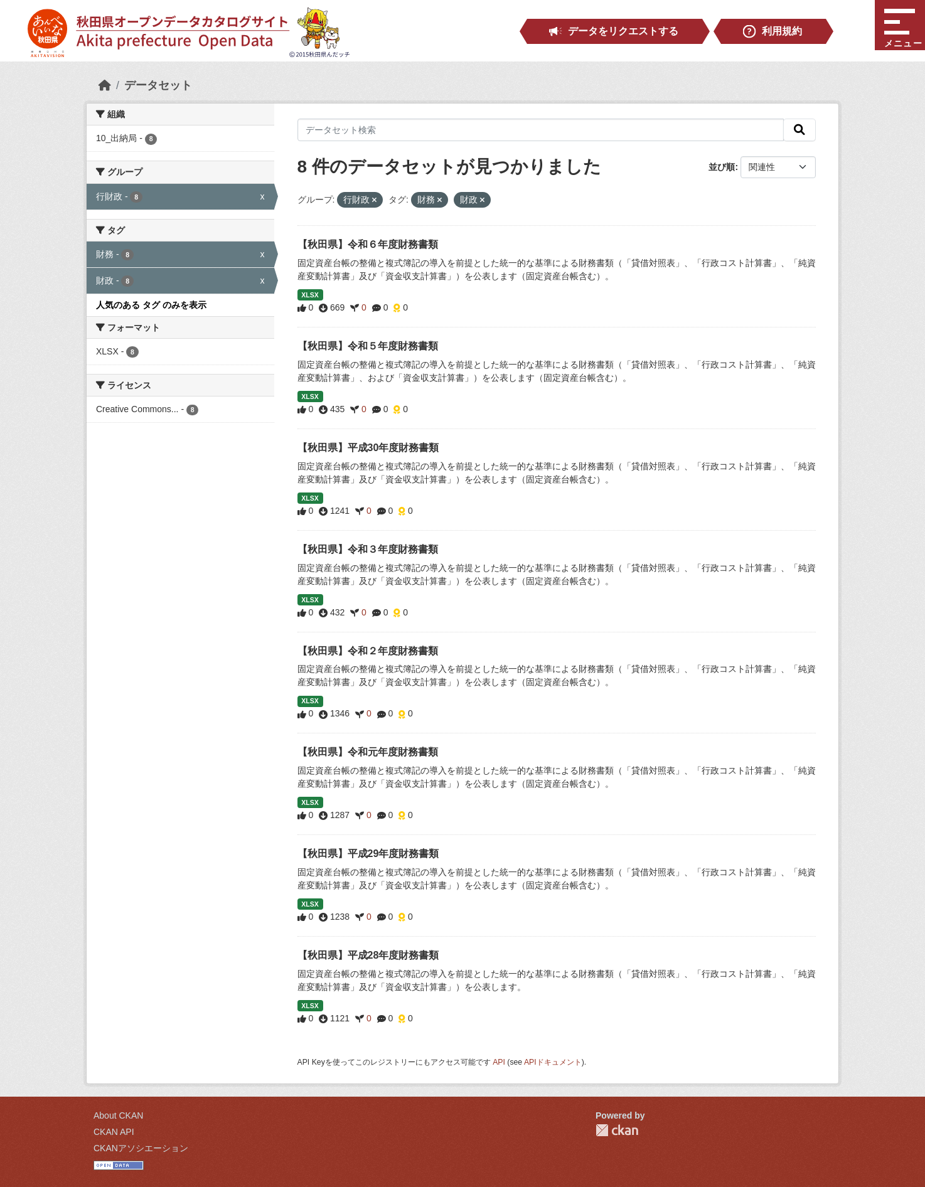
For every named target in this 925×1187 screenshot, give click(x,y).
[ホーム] (105, 85)
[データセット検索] (540, 130)
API (499, 1062)
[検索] (799, 130)
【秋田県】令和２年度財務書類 (367, 651)
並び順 (721, 167)
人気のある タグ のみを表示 (151, 305)
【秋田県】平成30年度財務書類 (368, 447)
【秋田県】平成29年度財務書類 (368, 853)
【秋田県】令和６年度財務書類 (367, 244)
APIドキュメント (553, 1062)
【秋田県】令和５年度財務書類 (367, 346)
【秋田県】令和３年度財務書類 (367, 549)
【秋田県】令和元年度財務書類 (367, 752)
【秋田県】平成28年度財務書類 (368, 955)
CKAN (617, 1130)
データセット (158, 85)
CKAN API (114, 1132)
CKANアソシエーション (141, 1148)
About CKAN (118, 1115)
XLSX (309, 295)
